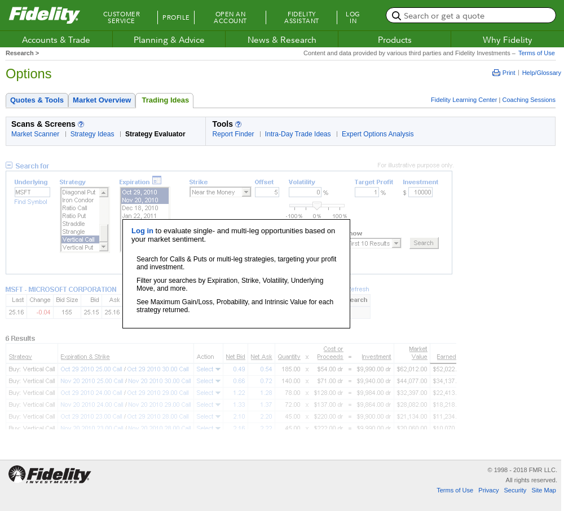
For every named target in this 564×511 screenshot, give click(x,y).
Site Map (543, 490)
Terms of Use (535, 53)
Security (515, 490)
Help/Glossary (541, 72)
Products (395, 39)
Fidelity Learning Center (464, 99)
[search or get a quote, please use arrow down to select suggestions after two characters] (471, 15)
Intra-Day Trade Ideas (298, 134)
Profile (176, 17)
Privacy (488, 490)
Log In (353, 17)
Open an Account (230, 17)
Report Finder (233, 134)
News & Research (282, 39)
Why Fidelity (507, 39)
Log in (142, 230)
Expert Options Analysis (378, 134)
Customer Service (121, 17)
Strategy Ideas (92, 134)
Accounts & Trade (56, 39)
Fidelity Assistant (301, 17)
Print (503, 72)
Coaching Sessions (529, 99)
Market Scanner (35, 134)
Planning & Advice (169, 39)
